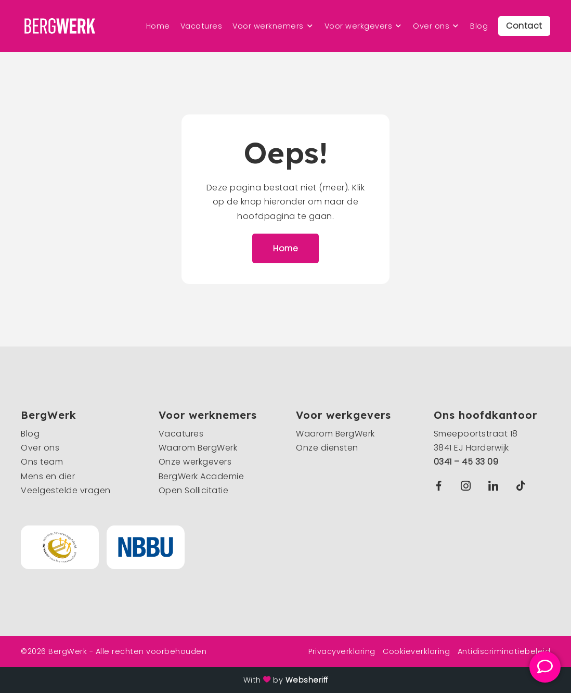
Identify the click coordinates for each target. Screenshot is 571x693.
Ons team (42, 462)
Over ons (431, 26)
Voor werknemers (268, 26)
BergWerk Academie (201, 476)
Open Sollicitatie (194, 490)
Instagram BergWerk (468, 486)
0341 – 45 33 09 (466, 462)
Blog (479, 26)
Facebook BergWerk (441, 486)
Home (158, 26)
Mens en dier (48, 476)
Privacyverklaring (341, 651)
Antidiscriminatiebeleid (504, 651)
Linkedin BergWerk (495, 486)
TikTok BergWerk (523, 486)
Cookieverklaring (416, 651)
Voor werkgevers (359, 26)
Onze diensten (327, 448)
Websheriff (307, 680)
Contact (524, 26)
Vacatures (201, 26)
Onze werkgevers (195, 462)
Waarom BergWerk (198, 448)
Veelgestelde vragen (66, 490)
